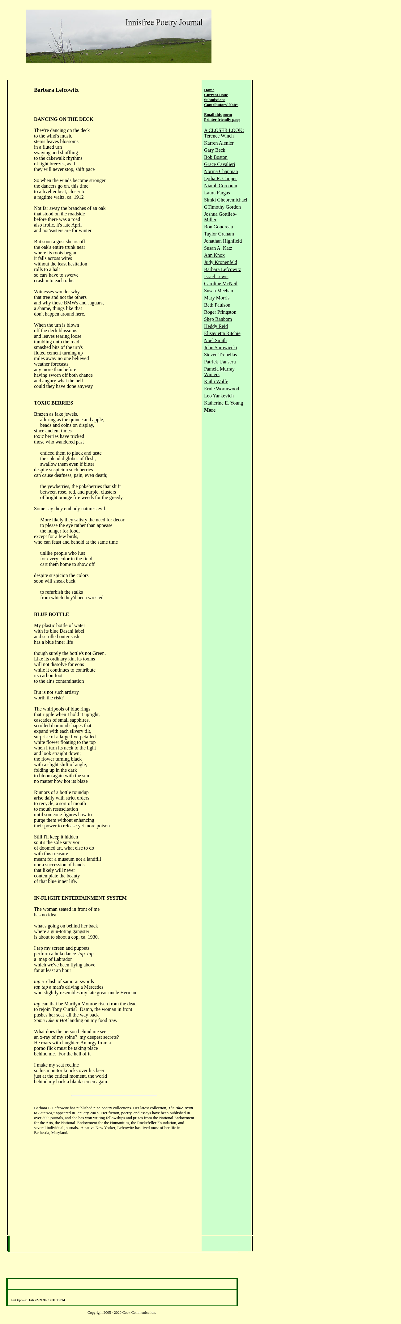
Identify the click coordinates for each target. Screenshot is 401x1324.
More (209, 410)
